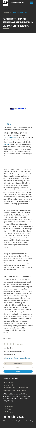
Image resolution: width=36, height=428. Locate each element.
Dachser (6, 144)
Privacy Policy (29, 421)
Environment (20, 12)
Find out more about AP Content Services (15, 388)
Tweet (18, 371)
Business (14, 12)
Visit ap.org (10, 406)
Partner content (8, 382)
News (25, 12)
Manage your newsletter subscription (14, 390)
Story (9, 124)
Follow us (10, 412)
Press (9, 409)
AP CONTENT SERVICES (10, 379)
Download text (18, 363)
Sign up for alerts (8, 385)
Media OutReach (10, 137)
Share (18, 367)
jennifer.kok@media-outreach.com (17, 358)
